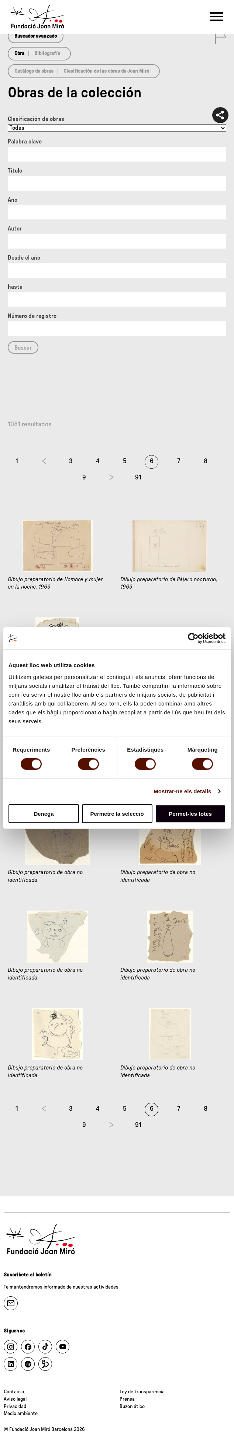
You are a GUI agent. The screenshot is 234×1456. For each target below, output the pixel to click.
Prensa (127, 1399)
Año (12, 200)
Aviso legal (15, 1399)
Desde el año (24, 258)
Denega (44, 813)
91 (138, 477)
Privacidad (15, 1406)
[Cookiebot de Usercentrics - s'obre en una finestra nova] (193, 638)
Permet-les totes (190, 813)
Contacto (14, 1391)
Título (15, 171)
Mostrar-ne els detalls (182, 791)
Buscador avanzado (35, 36)
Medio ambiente (21, 1413)
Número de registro (32, 316)
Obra (19, 53)
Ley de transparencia (142, 1391)
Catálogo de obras (34, 71)
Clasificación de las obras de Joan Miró (106, 71)
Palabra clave (25, 142)
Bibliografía (47, 53)
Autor (15, 229)
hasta (15, 287)
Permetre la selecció (117, 813)
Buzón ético (132, 1406)
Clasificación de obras (36, 119)
